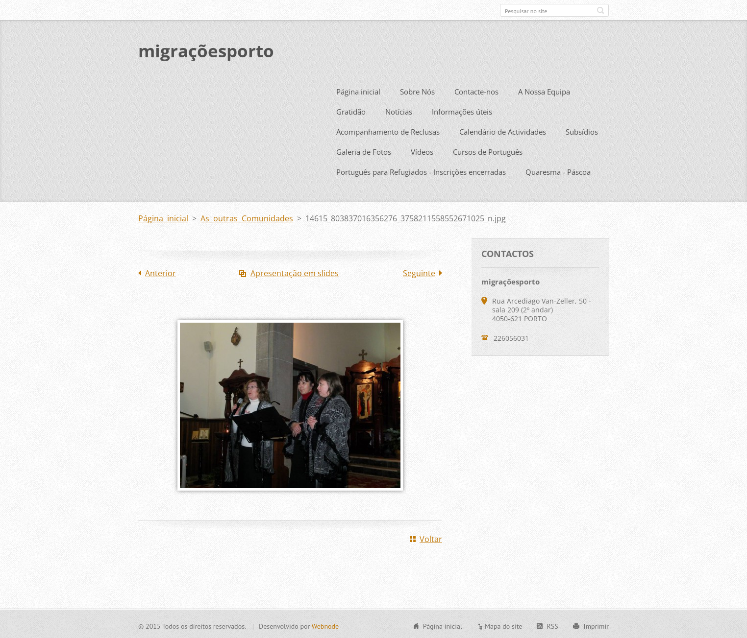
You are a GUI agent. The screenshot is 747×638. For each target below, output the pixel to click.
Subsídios (582, 130)
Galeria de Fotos (363, 150)
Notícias (398, 110)
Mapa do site (503, 624)
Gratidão (351, 110)
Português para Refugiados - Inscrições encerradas (421, 170)
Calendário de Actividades (502, 130)
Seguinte (419, 271)
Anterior (160, 271)
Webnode (325, 624)
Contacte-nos (476, 90)
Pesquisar (600, 10)
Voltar (431, 537)
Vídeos (422, 150)
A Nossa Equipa (544, 90)
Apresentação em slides (294, 271)
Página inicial (358, 90)
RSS (552, 624)
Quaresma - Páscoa (558, 170)
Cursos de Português (488, 150)
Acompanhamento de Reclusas (388, 130)
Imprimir (596, 624)
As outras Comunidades (246, 217)
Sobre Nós (417, 90)
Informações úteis (462, 110)
